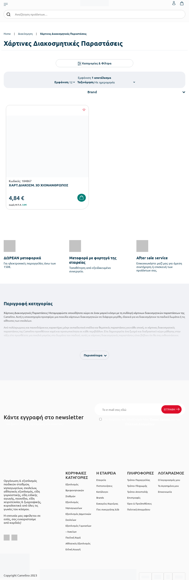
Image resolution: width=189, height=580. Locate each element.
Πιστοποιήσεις (104, 470)
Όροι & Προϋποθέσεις (139, 487)
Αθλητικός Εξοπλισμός (78, 527)
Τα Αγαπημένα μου (168, 470)
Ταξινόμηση (85, 82)
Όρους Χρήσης (160, 403)
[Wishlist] (56, 110)
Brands (100, 481)
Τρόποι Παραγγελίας (138, 464)
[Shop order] (115, 82)
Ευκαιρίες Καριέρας (107, 487)
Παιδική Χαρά (73, 521)
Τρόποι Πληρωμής (137, 470)
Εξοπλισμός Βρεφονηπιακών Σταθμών (75, 474)
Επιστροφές (133, 481)
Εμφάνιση (61, 82)
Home (7, 33)
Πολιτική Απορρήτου (139, 408)
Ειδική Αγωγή (73, 533)
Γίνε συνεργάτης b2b (107, 493)
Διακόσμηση (25, 33)
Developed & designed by (95, 575)
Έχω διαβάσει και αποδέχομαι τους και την (140, 406)
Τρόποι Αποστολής (137, 476)
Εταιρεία (101, 464)
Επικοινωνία (165, 476)
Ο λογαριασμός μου (169, 464)
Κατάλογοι (102, 476)
